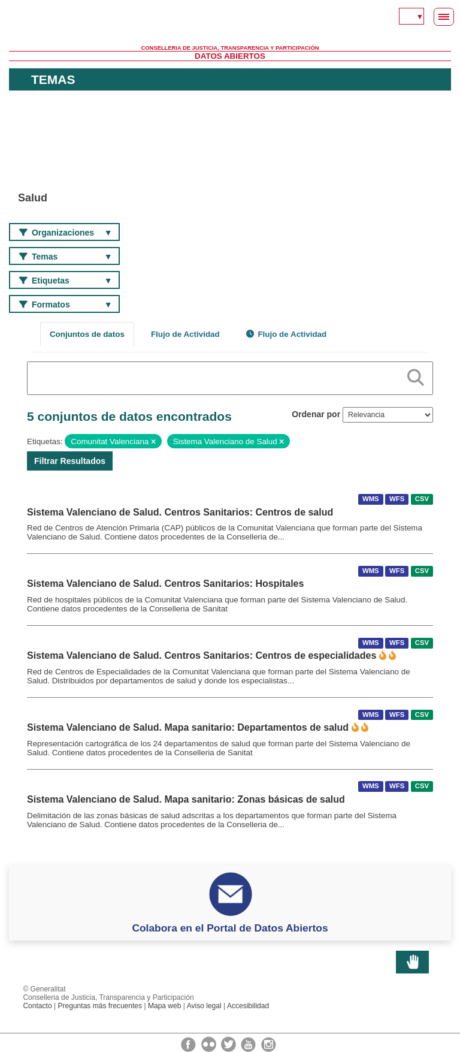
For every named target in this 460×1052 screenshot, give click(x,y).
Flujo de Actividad (185, 334)
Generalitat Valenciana (230, 27)
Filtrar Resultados (69, 461)
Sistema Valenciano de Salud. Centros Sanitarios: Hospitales (165, 583)
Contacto (37, 1006)
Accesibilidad (248, 1006)
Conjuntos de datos (87, 334)
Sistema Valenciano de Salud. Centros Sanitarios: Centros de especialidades (201, 655)
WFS (396, 499)
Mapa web (164, 1006)
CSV (422, 499)
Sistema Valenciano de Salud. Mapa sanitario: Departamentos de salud (188, 727)
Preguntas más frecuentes (100, 1006)
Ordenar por (316, 414)
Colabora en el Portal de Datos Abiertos (230, 928)
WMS (370, 499)
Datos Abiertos (230, 56)
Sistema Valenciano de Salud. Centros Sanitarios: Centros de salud (180, 512)
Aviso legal (204, 1006)
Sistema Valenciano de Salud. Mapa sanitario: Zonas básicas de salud (186, 799)
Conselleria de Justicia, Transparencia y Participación (230, 48)
